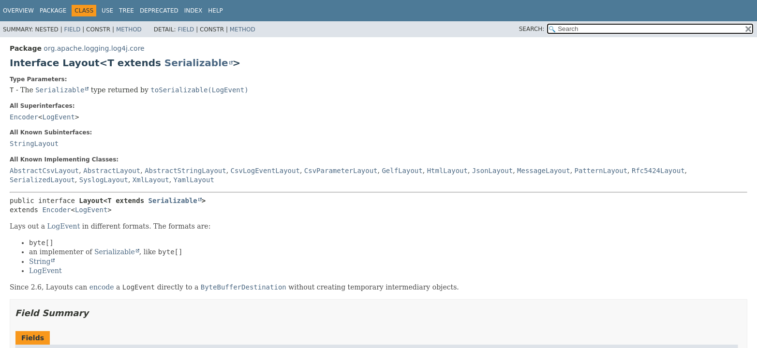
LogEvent (58, 117)
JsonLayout (492, 170)
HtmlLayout (447, 170)
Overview (18, 10)
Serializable (196, 63)
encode (101, 287)
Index (193, 10)
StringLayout (34, 143)
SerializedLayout (42, 180)
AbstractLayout (111, 170)
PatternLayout (601, 170)
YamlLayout (194, 180)
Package (53, 10)
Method (129, 29)
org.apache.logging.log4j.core (94, 48)
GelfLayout (402, 170)
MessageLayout (543, 170)
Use (107, 10)
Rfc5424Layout (658, 170)
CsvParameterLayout (341, 170)
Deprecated (159, 10)
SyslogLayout (103, 180)
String (39, 261)
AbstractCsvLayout (44, 170)
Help (215, 10)
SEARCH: (532, 29)
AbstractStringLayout (185, 170)
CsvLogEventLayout (265, 170)
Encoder (24, 117)
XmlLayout (151, 180)
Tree (126, 10)
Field (72, 29)
